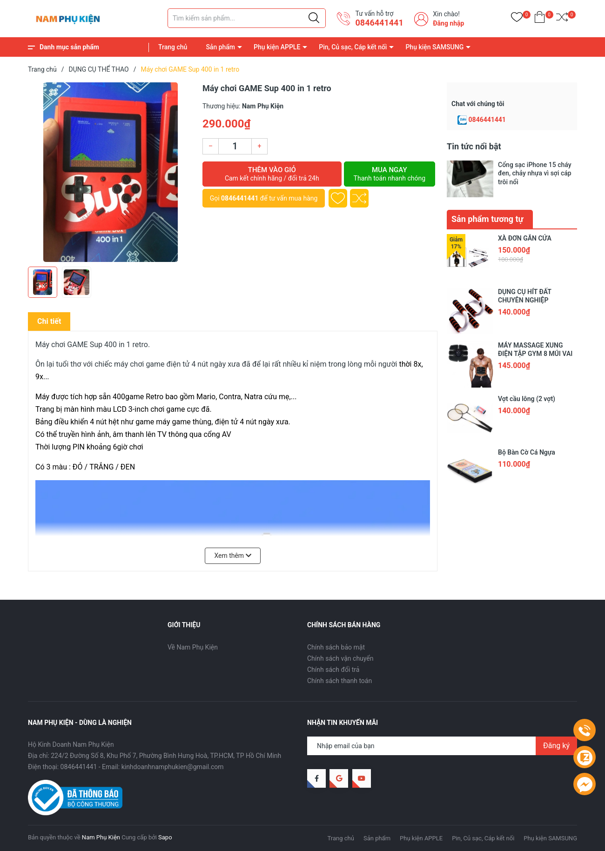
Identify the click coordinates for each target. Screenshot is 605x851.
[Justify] (314, 18)
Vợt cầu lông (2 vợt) (526, 398)
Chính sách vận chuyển (340, 658)
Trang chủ (172, 47)
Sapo (165, 837)
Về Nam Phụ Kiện (193, 647)
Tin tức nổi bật (474, 146)
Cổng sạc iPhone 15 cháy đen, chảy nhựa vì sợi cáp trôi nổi (534, 173)
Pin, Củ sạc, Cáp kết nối (353, 47)
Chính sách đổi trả (333, 669)
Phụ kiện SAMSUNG (434, 47)
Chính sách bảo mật (336, 647)
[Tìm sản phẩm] (246, 18)
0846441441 (379, 22)
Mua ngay (389, 174)
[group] (110, 172)
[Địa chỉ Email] (442, 746)
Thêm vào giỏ (272, 174)
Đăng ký (556, 745)
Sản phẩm (220, 47)
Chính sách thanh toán (339, 680)
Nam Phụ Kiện (101, 837)
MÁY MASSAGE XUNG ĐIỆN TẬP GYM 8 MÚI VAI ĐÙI (535, 354)
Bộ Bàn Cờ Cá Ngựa (526, 452)
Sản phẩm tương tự (487, 219)
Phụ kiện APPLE (277, 47)
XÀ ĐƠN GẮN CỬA (524, 238)
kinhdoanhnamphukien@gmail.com (172, 767)
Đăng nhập (448, 23)
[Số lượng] (235, 146)
